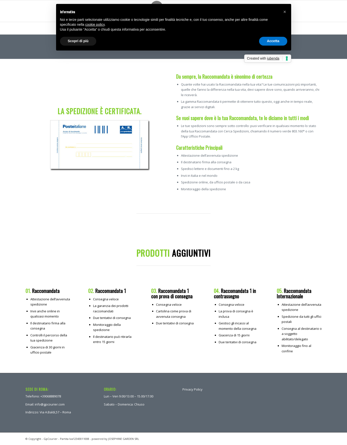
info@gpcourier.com (50, 404)
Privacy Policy (192, 389)
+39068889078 (50, 396)
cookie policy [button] (95, 24)
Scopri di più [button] (78, 41)
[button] (285, 12)
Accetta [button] (273, 41)
